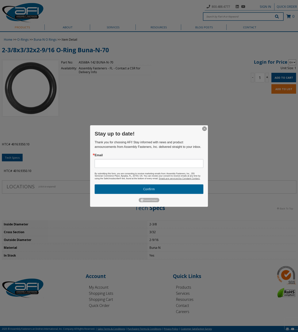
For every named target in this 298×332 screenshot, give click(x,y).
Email (99, 155)
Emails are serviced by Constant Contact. (179, 178)
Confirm (149, 189)
